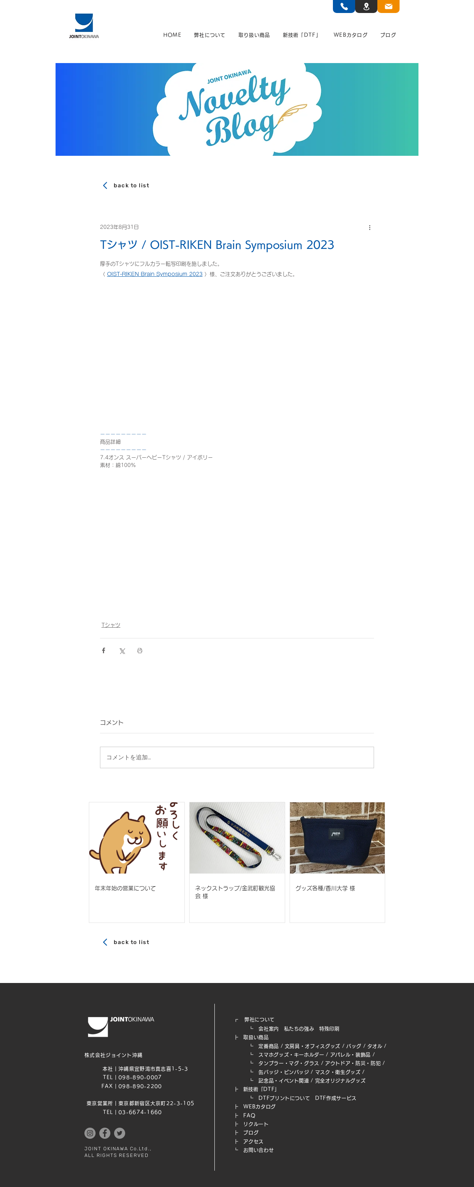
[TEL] (344, 6)
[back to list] (237, 185)
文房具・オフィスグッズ (312, 1046)
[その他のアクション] (369, 227)
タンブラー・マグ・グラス (288, 1063)
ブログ (250, 1132)
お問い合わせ (258, 1150)
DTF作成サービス (336, 1098)
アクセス (253, 1141)
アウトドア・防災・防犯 (353, 1063)
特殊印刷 (329, 1028)
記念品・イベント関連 (283, 1080)
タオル (375, 1046)
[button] (210, 35)
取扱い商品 (255, 1037)
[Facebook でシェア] (103, 650)
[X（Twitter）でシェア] (121, 650)
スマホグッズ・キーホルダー (291, 1054)
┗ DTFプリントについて (274, 1098)
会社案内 (268, 1028)
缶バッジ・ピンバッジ (283, 1072)
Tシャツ (110, 625)
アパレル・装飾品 (350, 1054)
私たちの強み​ (299, 1028)
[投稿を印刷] (139, 650)
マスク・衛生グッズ (338, 1072)
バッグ (353, 1046)
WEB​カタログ (259, 1106)
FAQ (249, 1115)
